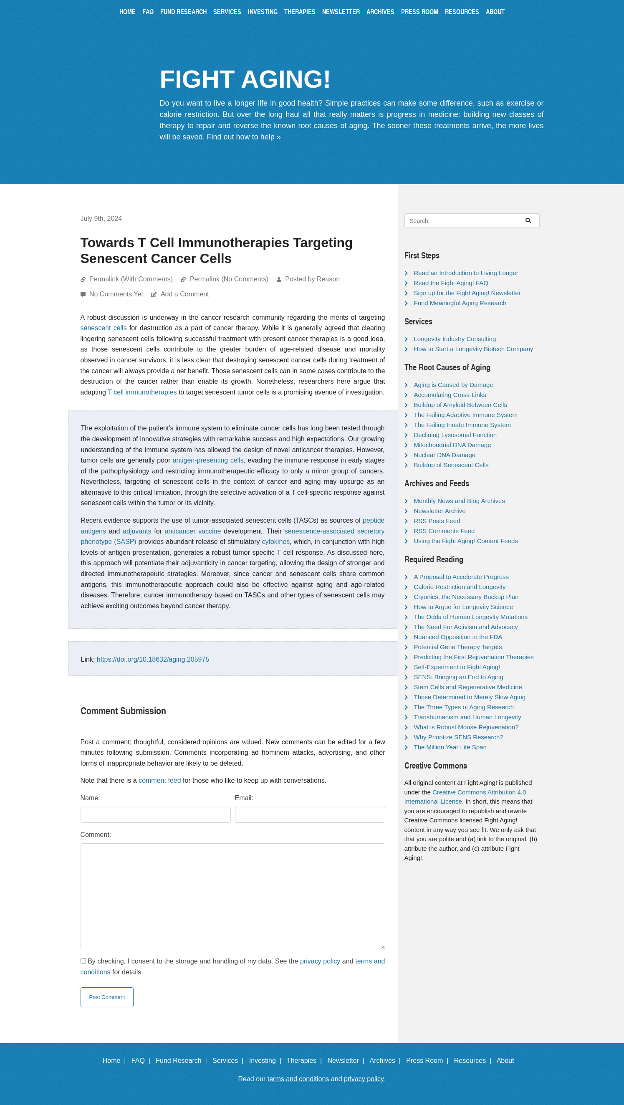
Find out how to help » (244, 137)
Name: (90, 798)
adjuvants (137, 531)
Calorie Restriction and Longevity (460, 586)
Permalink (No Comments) (229, 279)
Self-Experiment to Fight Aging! (457, 666)
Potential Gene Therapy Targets (458, 646)
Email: (244, 798)
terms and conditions (298, 1078)
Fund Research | (183, 1060)
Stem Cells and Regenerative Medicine (468, 686)
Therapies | (306, 1060)
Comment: (96, 834)
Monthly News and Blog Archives (459, 500)
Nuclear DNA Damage (445, 454)
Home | (116, 1060)
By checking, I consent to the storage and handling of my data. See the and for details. (233, 967)
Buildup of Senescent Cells (451, 464)
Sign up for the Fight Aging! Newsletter (467, 292)
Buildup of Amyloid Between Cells (460, 404)
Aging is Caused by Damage (453, 384)
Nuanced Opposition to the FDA (458, 636)
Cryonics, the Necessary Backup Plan (466, 596)
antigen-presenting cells (208, 460)
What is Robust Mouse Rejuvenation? (466, 727)
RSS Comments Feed (444, 530)
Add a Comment (185, 294)
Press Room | (429, 1060)
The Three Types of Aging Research (464, 707)
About (495, 11)
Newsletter (341, 11)
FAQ (148, 11)
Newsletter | (347, 1060)
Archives (380, 11)
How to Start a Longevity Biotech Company (473, 348)
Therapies (300, 11)
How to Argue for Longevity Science (463, 606)
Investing (263, 11)
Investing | (267, 1060)
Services (227, 11)
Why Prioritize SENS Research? (458, 737)
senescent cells (104, 327)
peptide (374, 520)
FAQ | (142, 1060)
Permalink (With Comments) (131, 279)
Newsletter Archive (440, 510)
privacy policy (320, 961)
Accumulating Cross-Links (450, 394)
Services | (229, 1060)
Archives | (387, 1060)
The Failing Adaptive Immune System (466, 414)
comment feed (160, 780)
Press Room (419, 11)
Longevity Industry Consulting (455, 338)
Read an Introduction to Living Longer (466, 272)
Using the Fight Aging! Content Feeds (466, 540)
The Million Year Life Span (450, 747)
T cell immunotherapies (142, 392)
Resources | (474, 1060)
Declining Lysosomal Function (455, 434)
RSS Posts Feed (437, 520)
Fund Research (183, 11)
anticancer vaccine (193, 531)
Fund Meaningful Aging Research (460, 302)
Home (127, 11)
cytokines (276, 541)
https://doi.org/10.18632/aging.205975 (153, 659)
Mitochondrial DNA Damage (452, 444)
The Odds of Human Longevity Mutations (471, 616)
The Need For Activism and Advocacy (466, 626)
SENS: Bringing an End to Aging (458, 676)
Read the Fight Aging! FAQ (451, 282)
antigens (93, 531)
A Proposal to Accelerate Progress (461, 576)
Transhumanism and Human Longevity (467, 717)
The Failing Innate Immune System (462, 424)
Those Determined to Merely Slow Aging (470, 696)
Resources (462, 11)
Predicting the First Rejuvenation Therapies (474, 656)
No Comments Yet (117, 294)
